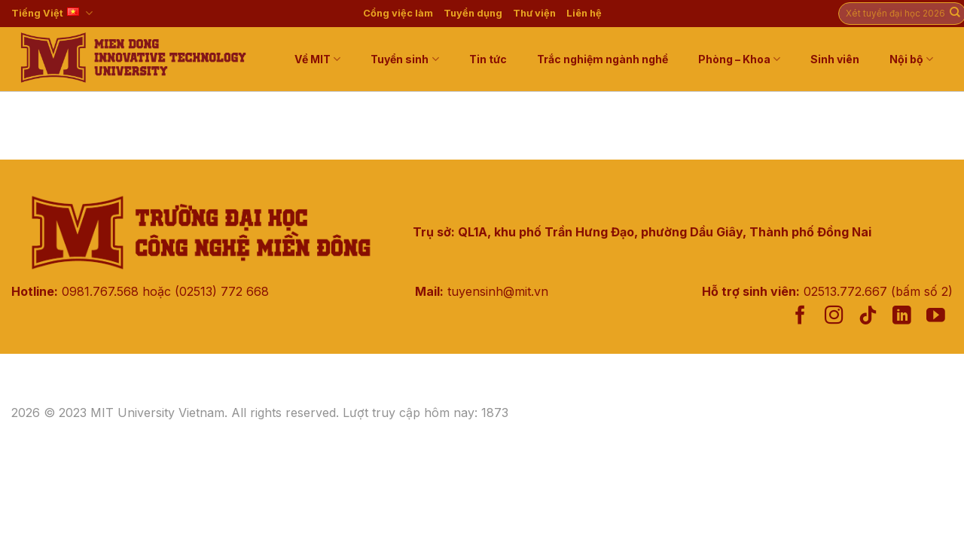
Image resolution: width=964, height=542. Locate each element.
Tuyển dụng (473, 13)
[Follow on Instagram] (834, 316)
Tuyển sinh (404, 59)
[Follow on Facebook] (800, 316)
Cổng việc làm (398, 13)
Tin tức (488, 59)
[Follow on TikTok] (868, 316)
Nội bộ (911, 59)
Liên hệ (584, 13)
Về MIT (317, 59)
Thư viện (534, 13)
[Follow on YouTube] (935, 316)
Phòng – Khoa (739, 59)
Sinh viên (834, 59)
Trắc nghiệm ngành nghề (602, 59)
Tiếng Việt (52, 13)
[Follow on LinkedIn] (901, 316)
